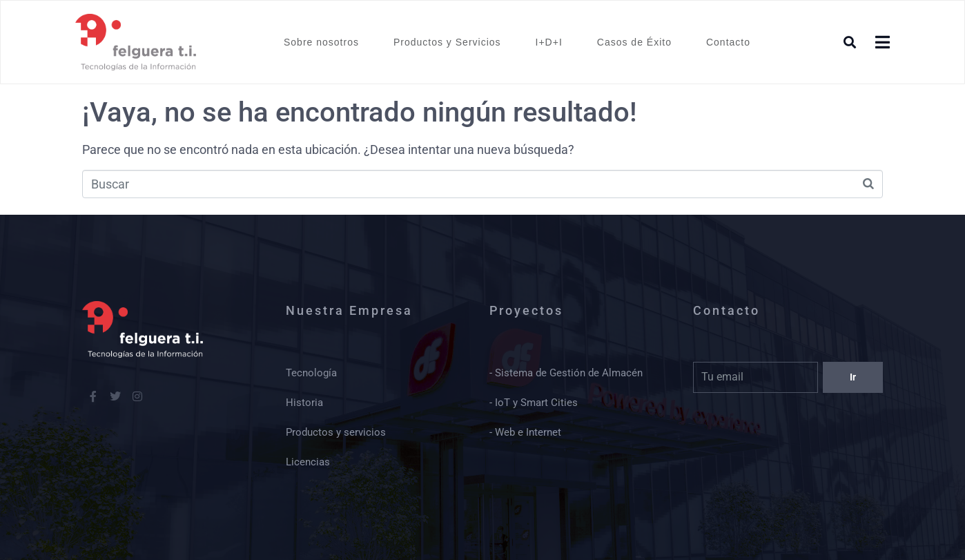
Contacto (728, 42)
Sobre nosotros (321, 42)
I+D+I (549, 42)
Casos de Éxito (634, 42)
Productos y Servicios (447, 42)
